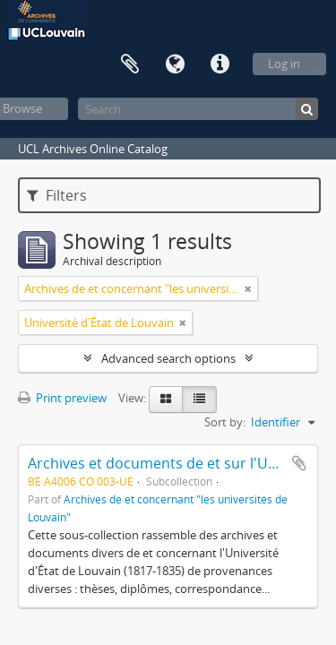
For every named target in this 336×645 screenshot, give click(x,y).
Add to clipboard (299, 463)
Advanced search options (168, 358)
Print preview (62, 398)
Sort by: (225, 422)
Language (174, 64)
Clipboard (130, 64)
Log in (284, 64)
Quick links (219, 64)
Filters (57, 195)
